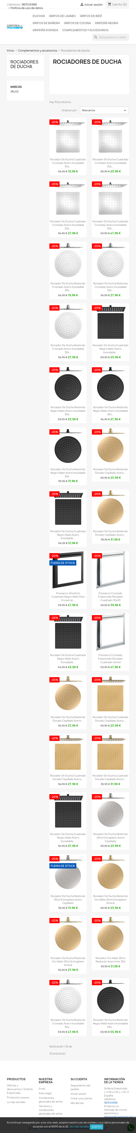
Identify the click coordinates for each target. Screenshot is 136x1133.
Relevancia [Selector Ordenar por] (104, 110)
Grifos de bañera (46, 23)
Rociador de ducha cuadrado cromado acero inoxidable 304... (68, 163)
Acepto (96, 1126)
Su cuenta (79, 1079)
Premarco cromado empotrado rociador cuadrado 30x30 (110, 597)
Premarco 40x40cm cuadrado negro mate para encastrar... (68, 597)
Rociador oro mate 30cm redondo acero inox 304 (110, 959)
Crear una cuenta (81, 1098)
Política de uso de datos (27, 8)
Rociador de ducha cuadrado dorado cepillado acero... (110, 718)
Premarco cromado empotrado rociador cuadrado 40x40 (110, 658)
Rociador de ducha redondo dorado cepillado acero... (110, 471)
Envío (42, 1088)
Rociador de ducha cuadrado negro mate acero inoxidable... (110, 349)
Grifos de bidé (91, 16)
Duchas (39, 16)
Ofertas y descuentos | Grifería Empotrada (20, 1089)
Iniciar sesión (78, 1093)
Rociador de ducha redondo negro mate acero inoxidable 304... (68, 411)
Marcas (16, 87)
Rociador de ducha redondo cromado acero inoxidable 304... (68, 287)
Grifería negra (106, 23)
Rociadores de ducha (24, 64)
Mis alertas (77, 1103)
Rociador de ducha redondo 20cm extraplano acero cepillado (110, 837)
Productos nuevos (18, 1097)
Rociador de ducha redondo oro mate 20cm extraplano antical (110, 899)
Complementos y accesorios (85, 30)
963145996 (29, 4)
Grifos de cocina (77, 23)
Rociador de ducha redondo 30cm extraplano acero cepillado (68, 899)
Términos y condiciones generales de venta (50, 1109)
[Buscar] (110, 37)
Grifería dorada (45, 30)
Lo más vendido (16, 1102)
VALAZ (14, 91)
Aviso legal (45, 1093)
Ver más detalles (79, 1126)
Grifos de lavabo (62, 16)
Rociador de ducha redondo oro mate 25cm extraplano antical (68, 961)
